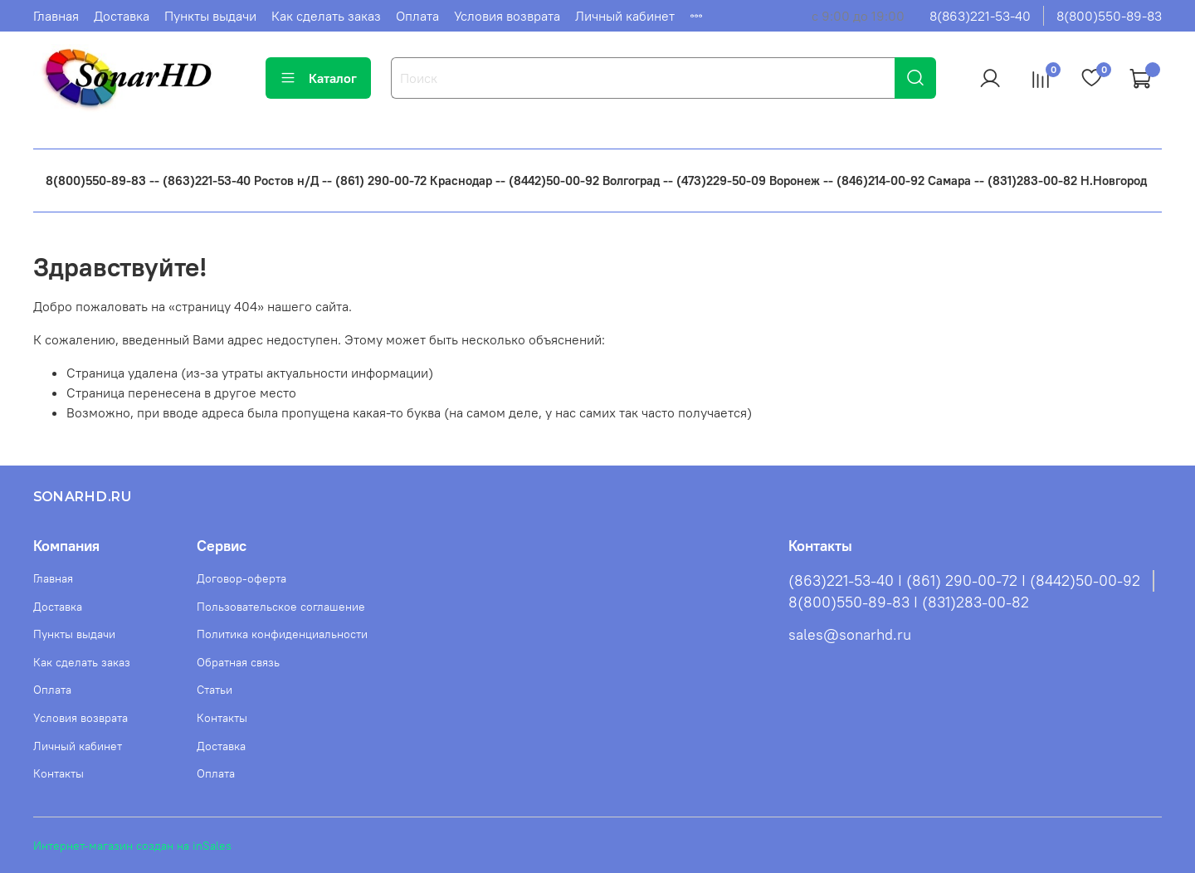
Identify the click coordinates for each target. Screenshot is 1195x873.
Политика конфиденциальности (282, 634)
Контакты (58, 773)
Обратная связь (238, 662)
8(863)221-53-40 (980, 15)
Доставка (121, 15)
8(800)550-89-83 (1109, 15)
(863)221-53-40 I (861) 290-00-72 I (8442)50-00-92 (964, 581)
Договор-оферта (241, 578)
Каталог (318, 78)
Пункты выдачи (210, 15)
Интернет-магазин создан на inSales (132, 845)
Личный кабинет (625, 15)
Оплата (417, 15)
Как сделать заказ (326, 15)
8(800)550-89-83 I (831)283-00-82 (908, 602)
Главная (56, 15)
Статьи (214, 689)
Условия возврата (507, 15)
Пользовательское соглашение (281, 606)
